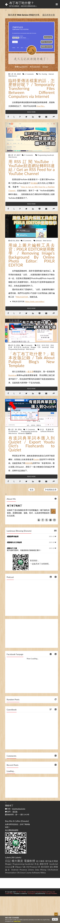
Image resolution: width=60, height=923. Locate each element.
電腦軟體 (50, 429)
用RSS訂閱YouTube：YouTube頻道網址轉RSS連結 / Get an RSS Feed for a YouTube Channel (31, 167)
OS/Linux (21, 872)
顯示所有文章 (49, 15)
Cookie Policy (17, 921)
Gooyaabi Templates (51, 893)
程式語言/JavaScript (22, 347)
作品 (52, 345)
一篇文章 (29, 371)
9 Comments (31, 429)
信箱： (15, 809)
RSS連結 (34, 183)
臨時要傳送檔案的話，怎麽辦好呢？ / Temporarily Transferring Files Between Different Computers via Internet (31, 88)
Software (39, 240)
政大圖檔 (40, 861)
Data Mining (40, 869)
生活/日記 (46, 345)
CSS (39, 347)
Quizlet (36, 459)
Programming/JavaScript (46, 155)
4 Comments (28, 155)
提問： (11, 812)
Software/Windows (47, 431)
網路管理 (44, 864)
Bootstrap (12, 375)
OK (55, 919)
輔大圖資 (17, 860)
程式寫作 (45, 867)
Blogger (34, 347)
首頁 (31, 489)
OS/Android (52, 869)
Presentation (10, 872)
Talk (24, 867)
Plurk (52, 347)
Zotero (31, 869)
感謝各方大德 (12, 548)
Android (14, 869)
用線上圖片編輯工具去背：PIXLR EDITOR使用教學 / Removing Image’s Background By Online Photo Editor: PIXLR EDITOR (31, 255)
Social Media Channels (34, 892)
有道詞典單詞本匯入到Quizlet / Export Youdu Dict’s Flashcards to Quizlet (31, 443)
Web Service (12, 76)
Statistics (44, 892)
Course (28, 872)
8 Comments (27, 240)
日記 (39, 345)
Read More (31, 112)
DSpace (18, 867)
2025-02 (52, 542)
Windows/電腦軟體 (25, 433)
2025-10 (52, 536)
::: (6, 10)
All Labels (16, 857)
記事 (10, 347)
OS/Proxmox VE (33, 867)
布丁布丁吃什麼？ (21, 3)
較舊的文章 (50, 489)
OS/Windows (14, 431)
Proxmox (23, 869)
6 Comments (29, 74)
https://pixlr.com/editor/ (34, 301)
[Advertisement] (31, 633)
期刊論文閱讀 (51, 861)
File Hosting (43, 74)
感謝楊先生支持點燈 (14, 542)
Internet (51, 74)
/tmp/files (40, 106)
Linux (7, 867)
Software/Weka (39, 872)
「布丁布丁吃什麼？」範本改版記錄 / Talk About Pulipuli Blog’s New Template (31, 359)
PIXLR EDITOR (22, 297)
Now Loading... (33, 658)
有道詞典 (28, 463)
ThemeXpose (31, 893)
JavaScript (46, 347)
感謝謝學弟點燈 (12, 536)
